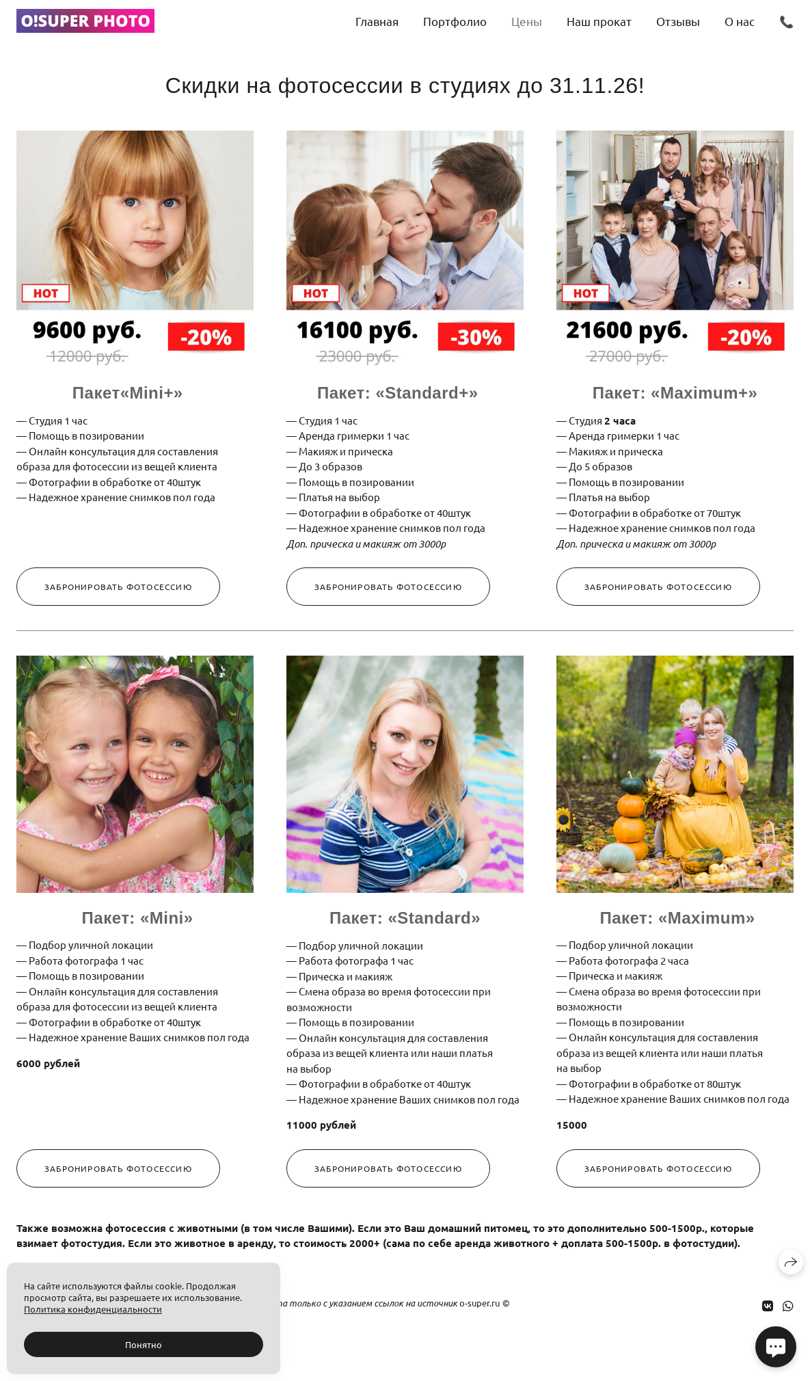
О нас (740, 21)
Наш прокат (599, 21)
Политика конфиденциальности (93, 1309)
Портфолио (455, 21)
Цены (526, 21)
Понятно (143, 1344)
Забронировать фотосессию (118, 586)
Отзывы (678, 21)
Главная (377, 21)
